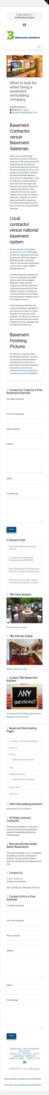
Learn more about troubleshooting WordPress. (23, 1085)
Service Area (15, 787)
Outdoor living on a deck (17, 627)
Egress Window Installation (24, 779)
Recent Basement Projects (23, 760)
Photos (12, 754)
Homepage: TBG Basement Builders (24, 741)
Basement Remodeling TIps (23, 113)
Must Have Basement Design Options (22, 547)
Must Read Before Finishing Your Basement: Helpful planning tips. (24, 570)
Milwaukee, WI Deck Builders (19, 808)
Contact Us (14, 794)
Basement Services (17, 774)
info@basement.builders (24, 17)
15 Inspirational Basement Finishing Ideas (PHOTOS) (21, 559)
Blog (11, 768)
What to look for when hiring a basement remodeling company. (24, 581)
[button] (39, 47)
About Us (13, 748)
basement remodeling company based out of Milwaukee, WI (24, 252)
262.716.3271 (24, 15)
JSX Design (34, 1069)
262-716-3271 (14, 879)
